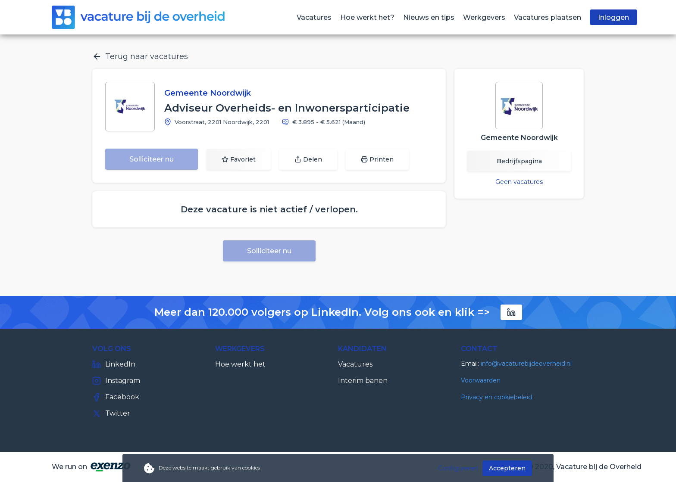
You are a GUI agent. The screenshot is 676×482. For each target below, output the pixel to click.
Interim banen (363, 380)
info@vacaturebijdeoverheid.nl (526, 363)
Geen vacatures (519, 182)
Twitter (111, 413)
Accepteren (507, 468)
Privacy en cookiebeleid (496, 397)
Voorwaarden (481, 380)
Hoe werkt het (240, 364)
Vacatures (355, 364)
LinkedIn (113, 364)
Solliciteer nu (151, 159)
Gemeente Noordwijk (207, 93)
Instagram (116, 380)
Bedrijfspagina (519, 161)
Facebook (115, 397)
